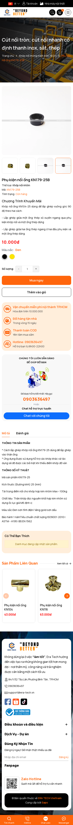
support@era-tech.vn (21, 692)
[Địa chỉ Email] (36, 757)
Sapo (45, 802)
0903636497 (36, 399)
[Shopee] (16, 702)
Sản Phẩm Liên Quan (20, 563)
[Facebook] (8, 702)
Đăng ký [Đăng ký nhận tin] (63, 757)
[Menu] (68, 12)
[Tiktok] (24, 702)
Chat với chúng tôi (37, 416)
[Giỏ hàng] (60, 12)
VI (12, 3)
